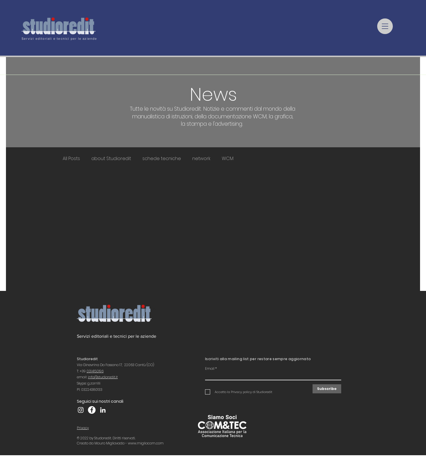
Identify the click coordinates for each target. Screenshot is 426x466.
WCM (227, 159)
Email (209, 368)
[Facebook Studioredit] (92, 410)
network (201, 159)
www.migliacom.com (146, 443)
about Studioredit (111, 159)
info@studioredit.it (103, 377)
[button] (385, 26)
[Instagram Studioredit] (81, 410)
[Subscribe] (327, 388)
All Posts (71, 159)
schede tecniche (161, 159)
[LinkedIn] (103, 410)
